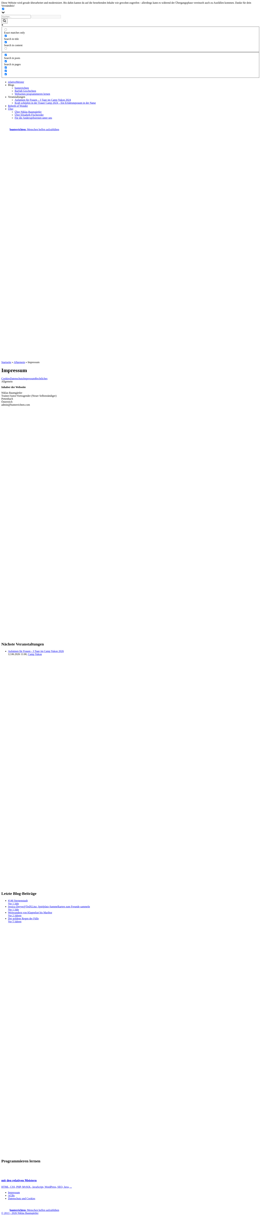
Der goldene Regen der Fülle (134, 920)
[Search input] (16, 16)
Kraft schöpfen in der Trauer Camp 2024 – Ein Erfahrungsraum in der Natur (55, 102)
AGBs (11, 1195)
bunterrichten (22, 88)
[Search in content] (6, 42)
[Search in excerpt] (6, 48)
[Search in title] (6, 36)
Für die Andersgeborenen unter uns (33, 117)
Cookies (5, 378)
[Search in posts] (6, 55)
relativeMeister (16, 82)
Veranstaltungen (16, 96)
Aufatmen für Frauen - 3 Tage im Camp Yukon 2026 (36, 651)
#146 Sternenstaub (134, 902)
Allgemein (19, 362)
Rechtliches (41, 378)
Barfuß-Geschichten (25, 91)
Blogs (11, 85)
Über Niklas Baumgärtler (28, 111)
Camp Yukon (35, 654)
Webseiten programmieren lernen (32, 93)
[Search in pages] (6, 61)
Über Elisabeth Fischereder (29, 114)
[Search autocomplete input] (46, 16)
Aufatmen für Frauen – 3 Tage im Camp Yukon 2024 (43, 99)
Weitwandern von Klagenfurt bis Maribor (134, 914)
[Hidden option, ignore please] (6, 67)
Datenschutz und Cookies (21, 1198)
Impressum (29, 378)
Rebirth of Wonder (18, 105)
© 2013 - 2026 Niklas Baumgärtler (19, 1213)
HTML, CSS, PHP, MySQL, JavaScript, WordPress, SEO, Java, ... (130, 1180)
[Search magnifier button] (4, 21)
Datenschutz (16, 378)
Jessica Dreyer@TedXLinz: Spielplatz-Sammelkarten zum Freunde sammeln (134, 908)
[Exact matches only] (6, 29)
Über (10, 108)
